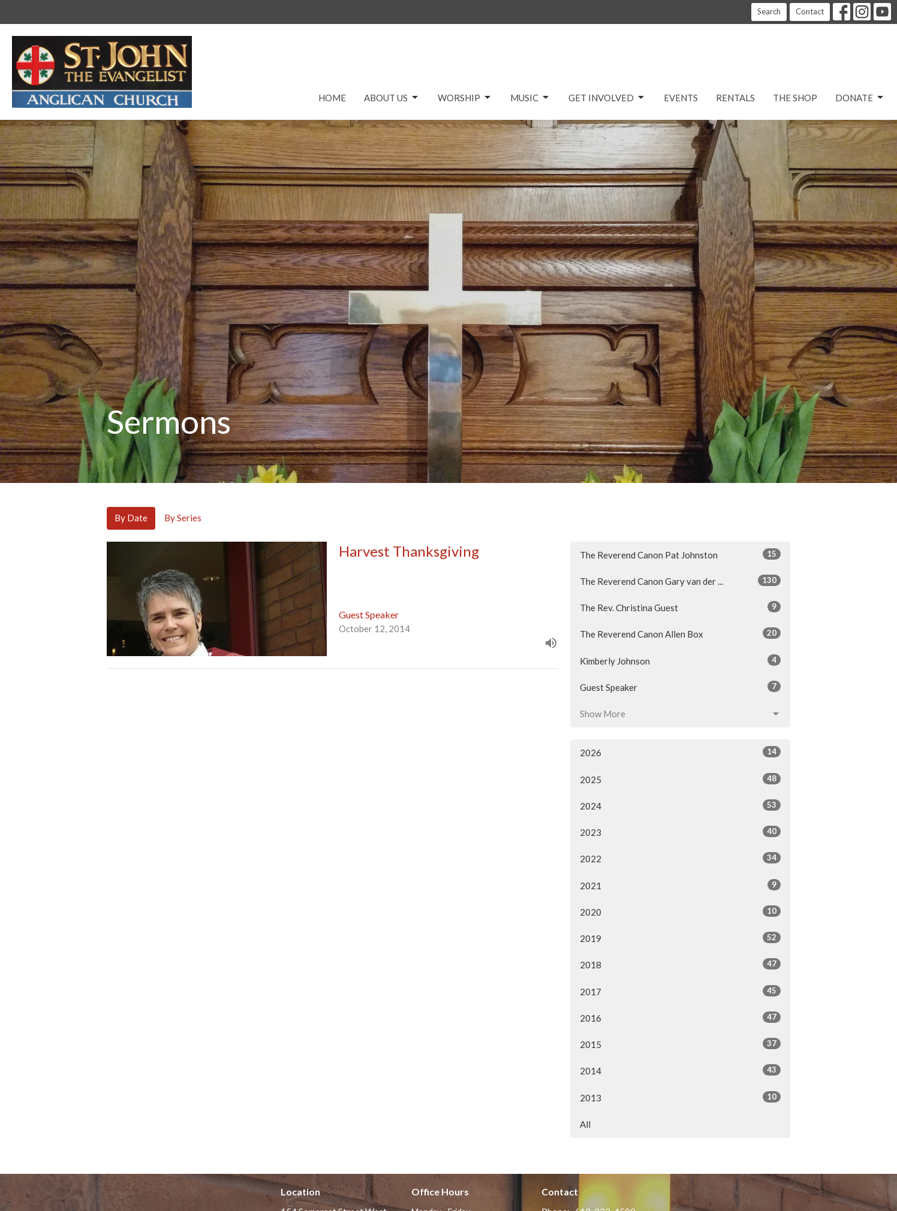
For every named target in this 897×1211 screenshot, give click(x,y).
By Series (182, 517)
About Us (392, 98)
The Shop (795, 97)
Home (332, 97)
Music (530, 98)
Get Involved (607, 98)
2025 (680, 779)
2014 (680, 1070)
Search (769, 11)
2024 (680, 805)
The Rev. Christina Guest (680, 607)
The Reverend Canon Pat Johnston (680, 554)
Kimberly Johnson (680, 660)
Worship (465, 98)
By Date (131, 517)
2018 (680, 964)
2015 (680, 1044)
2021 (680, 885)
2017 (680, 991)
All (585, 1124)
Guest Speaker (680, 687)
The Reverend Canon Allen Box (680, 633)
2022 (680, 858)
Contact (810, 11)
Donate (860, 98)
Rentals (735, 97)
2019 (680, 938)
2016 (680, 1017)
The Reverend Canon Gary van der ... (680, 581)
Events (681, 97)
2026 (680, 752)
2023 (680, 832)
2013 (680, 1097)
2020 (680, 911)
